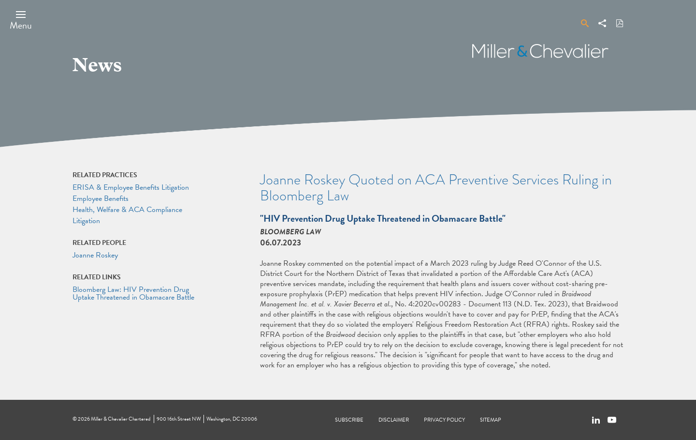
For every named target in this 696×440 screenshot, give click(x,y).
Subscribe (349, 420)
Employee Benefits (100, 198)
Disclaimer (393, 420)
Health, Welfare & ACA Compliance (127, 209)
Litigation (86, 221)
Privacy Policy (444, 420)
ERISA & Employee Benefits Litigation (130, 187)
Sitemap (490, 420)
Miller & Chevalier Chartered (120, 419)
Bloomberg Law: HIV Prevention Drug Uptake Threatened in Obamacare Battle (133, 293)
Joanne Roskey (95, 255)
